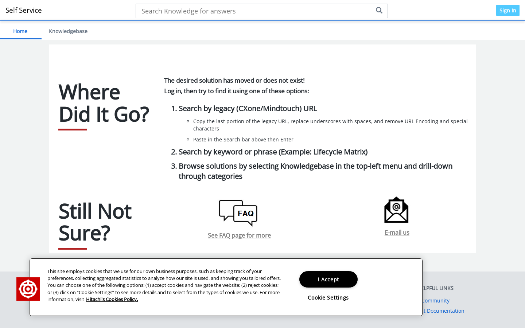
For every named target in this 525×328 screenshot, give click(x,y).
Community (435, 300)
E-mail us (397, 233)
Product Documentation (435, 310)
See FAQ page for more (239, 235)
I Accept (328, 279)
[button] (28, 289)
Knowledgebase (68, 31)
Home (20, 31)
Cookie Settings (328, 297)
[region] (226, 287)
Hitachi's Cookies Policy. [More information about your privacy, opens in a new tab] (112, 299)
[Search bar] (262, 11)
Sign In (507, 10)
